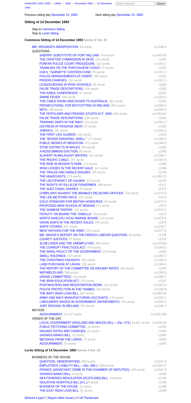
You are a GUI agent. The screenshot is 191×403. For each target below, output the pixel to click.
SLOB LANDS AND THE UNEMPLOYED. (67, 243)
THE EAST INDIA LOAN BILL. (59, 390)
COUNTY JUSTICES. (54, 239)
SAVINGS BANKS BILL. (55, 335)
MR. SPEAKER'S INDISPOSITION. (55, 47)
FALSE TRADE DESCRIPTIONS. (62, 88)
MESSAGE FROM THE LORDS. (61, 339)
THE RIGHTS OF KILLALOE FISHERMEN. (68, 184)
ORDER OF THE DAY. (47, 318)
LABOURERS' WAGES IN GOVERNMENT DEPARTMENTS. (80, 301)
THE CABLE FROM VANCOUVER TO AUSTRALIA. (74, 101)
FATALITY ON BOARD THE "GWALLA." (66, 214)
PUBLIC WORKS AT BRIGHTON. (62, 143)
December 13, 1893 (64, 14)
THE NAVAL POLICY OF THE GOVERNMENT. (71, 251)
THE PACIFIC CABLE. (54, 159)
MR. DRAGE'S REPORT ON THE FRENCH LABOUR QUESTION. (84, 235)
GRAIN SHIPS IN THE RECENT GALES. (67, 222)
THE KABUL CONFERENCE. (59, 93)
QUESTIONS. (41, 51)
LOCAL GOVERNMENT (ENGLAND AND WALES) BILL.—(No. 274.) (85, 322)
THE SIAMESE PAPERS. (56, 209)
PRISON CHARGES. (53, 80)
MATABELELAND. (52, 272)
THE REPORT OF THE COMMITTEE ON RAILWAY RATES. (80, 268)
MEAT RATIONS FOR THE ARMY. (62, 230)
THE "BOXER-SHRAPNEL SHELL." (63, 138)
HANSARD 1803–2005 (37, 3)
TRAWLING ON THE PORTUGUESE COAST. (70, 67)
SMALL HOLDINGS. (53, 255)
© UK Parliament (87, 397)
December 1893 (84, 3)
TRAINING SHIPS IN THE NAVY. (61, 122)
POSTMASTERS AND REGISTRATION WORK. (71, 285)
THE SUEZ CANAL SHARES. (59, 188)
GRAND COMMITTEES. (56, 276)
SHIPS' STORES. (51, 226)
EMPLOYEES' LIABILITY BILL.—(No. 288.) (68, 365)
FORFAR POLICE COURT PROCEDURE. (68, 63)
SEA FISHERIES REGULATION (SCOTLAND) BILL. (74, 378)
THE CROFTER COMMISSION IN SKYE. (67, 59)
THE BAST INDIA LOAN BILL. (59, 293)
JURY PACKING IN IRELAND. (60, 305)
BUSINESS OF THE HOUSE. (51, 357)
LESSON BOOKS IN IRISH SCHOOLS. (66, 84)
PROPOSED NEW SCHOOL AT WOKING (67, 205)
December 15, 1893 (130, 14)
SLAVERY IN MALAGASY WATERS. (64, 155)
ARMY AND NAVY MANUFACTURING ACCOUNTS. (74, 297)
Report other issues (61, 397)
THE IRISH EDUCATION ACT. (60, 280)
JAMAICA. (46, 130)
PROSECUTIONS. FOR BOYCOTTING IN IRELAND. (75, 105)
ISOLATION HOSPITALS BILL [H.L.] (63, 382)
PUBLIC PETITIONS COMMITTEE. (63, 326)
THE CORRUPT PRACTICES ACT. (63, 247)
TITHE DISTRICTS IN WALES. (60, 147)
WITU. (44, 109)
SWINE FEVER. (50, 97)
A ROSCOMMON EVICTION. (59, 151)
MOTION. (38, 310)
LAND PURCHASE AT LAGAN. (60, 264)
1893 (68, 3)
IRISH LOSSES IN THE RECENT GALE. (66, 168)
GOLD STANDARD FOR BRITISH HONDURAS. (72, 201)
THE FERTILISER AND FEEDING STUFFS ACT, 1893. (76, 113)
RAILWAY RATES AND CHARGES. (63, 331)
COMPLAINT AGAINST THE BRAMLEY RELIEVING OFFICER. (82, 193)
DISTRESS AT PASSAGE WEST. (62, 126)
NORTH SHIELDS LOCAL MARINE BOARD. (69, 218)
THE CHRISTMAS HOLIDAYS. (60, 260)
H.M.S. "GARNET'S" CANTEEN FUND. (66, 72)
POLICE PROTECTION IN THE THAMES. (68, 289)
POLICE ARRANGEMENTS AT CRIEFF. (66, 76)
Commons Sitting (53, 29)
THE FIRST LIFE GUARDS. (58, 134)
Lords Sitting (50, 33)
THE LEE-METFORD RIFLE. (59, 197)
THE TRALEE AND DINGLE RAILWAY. (65, 172)
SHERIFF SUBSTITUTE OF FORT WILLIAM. (69, 55)
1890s (58, 3)
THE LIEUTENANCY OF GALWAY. (63, 180)
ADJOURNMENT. (51, 314)
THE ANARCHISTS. (53, 176)
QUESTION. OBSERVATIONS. (60, 361)
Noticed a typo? (35, 397)
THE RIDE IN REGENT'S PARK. (61, 163)
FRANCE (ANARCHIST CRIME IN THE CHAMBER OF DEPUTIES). (85, 369)
